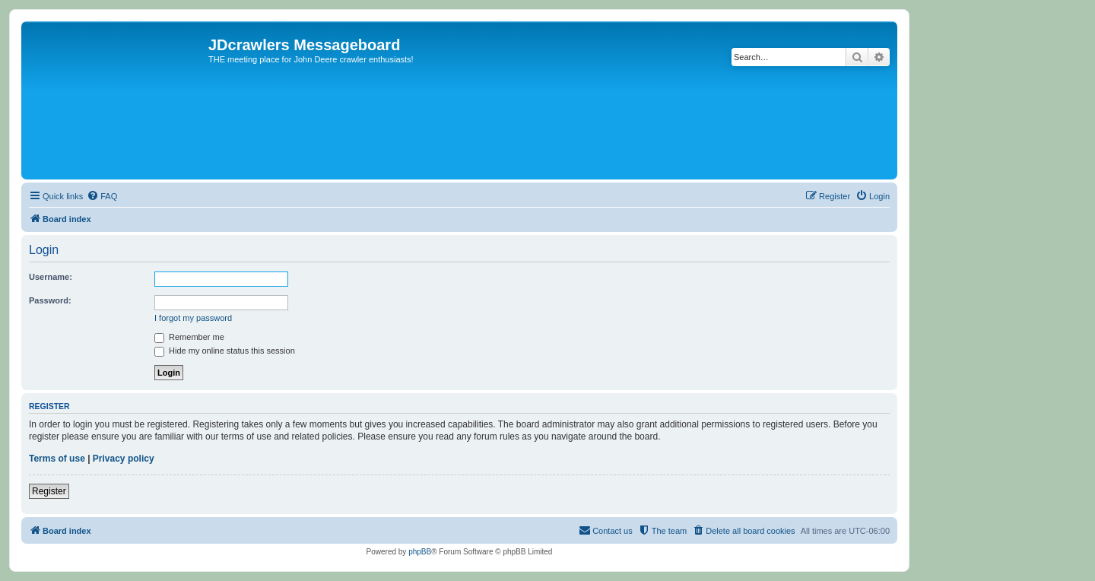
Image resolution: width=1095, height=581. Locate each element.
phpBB (419, 552)
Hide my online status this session (224, 350)
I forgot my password (193, 317)
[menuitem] (102, 196)
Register (49, 491)
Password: (50, 300)
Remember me (189, 336)
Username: (50, 276)
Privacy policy (123, 458)
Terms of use (57, 458)
